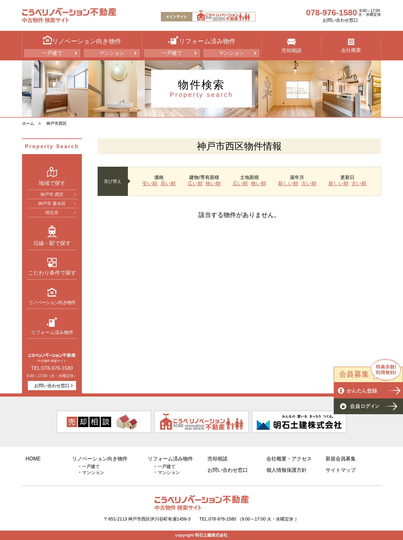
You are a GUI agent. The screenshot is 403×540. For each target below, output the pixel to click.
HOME (33, 458)
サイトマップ (341, 470)
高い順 (168, 183)
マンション (111, 53)
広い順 (195, 183)
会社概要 (351, 46)
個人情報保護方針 (286, 470)
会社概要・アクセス (289, 458)
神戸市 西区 (52, 194)
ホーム (28, 123)
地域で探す (52, 176)
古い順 (308, 183)
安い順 (149, 183)
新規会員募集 (341, 458)
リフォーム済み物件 (52, 326)
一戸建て (52, 53)
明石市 (52, 212)
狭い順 (213, 183)
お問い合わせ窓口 (340, 20)
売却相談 (291, 46)
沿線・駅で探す (52, 235)
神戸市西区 (56, 123)
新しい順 (288, 183)
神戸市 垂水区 (52, 203)
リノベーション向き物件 (52, 296)
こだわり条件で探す (52, 267)
